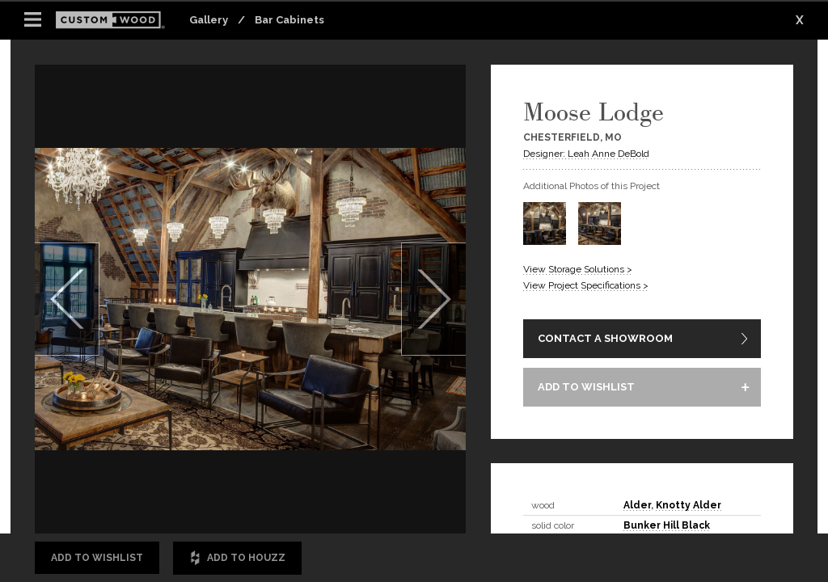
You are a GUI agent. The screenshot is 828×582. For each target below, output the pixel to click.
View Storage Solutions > (577, 269)
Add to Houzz (237, 558)
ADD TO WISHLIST (586, 387)
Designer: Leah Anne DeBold (586, 153)
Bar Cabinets (289, 20)
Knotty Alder (688, 505)
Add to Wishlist (97, 557)
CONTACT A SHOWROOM (605, 338)
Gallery (208, 20)
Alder (637, 505)
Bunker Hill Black (666, 525)
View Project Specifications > (585, 285)
